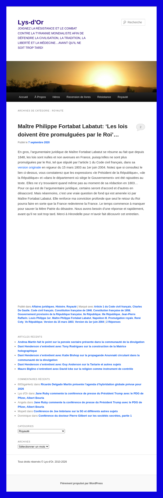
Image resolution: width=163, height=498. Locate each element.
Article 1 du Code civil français (112, 306)
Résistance (104, 97)
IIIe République (111, 314)
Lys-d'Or (31, 22)
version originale (29, 167)
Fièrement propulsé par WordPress (81, 483)
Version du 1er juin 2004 (89, 321)
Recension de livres (79, 97)
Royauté (123, 97)
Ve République (33, 321)
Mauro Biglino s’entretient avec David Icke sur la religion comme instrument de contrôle (75, 368)
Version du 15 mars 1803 (59, 321)
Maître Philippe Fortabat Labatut (71, 318)
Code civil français (42, 310)
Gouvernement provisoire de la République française (50, 314)
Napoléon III (100, 318)
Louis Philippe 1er (40, 318)
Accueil (23, 97)
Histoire (60, 306)
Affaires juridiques (43, 306)
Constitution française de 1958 (111, 310)
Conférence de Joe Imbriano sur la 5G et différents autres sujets (76, 411)
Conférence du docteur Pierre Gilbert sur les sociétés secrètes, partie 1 (85, 415)
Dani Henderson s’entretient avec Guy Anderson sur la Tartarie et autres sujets (69, 364)
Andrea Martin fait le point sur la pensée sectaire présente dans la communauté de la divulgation (81, 342)
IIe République (92, 314)
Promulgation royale (120, 318)
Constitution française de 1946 (73, 310)
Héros (56, 97)
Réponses (113, 321)
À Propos (40, 97)
